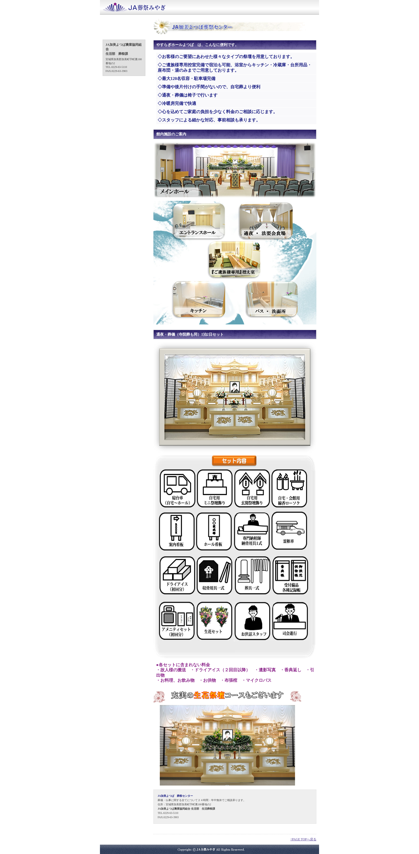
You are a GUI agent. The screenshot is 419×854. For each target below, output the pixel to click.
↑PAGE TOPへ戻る (303, 839)
